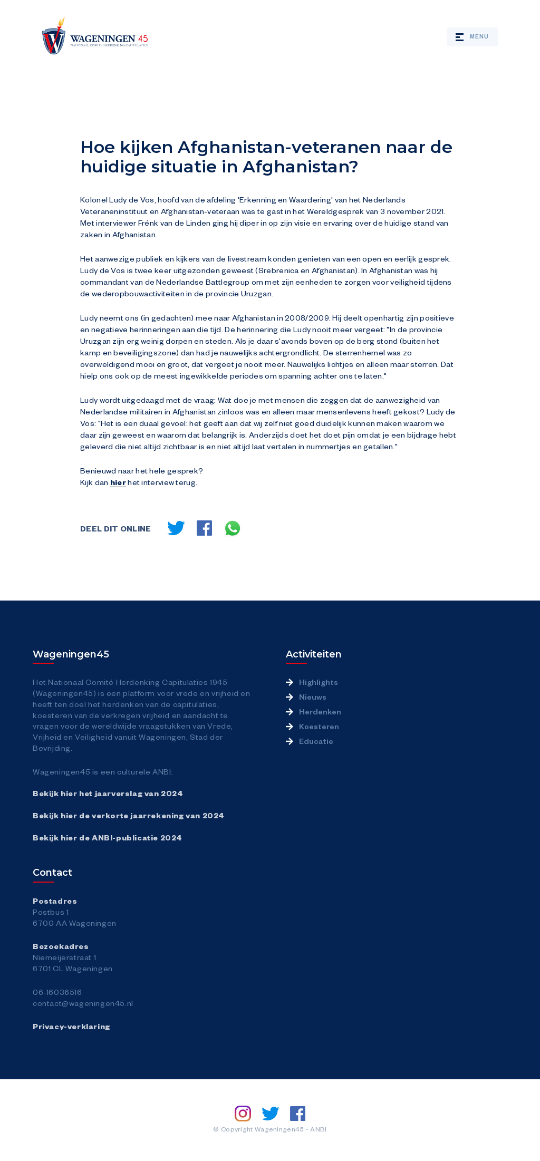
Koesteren (319, 726)
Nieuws (312, 696)
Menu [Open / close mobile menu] (472, 36)
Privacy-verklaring (71, 1026)
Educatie (316, 741)
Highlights (318, 681)
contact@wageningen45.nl (83, 1003)
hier (118, 482)
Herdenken (320, 711)
